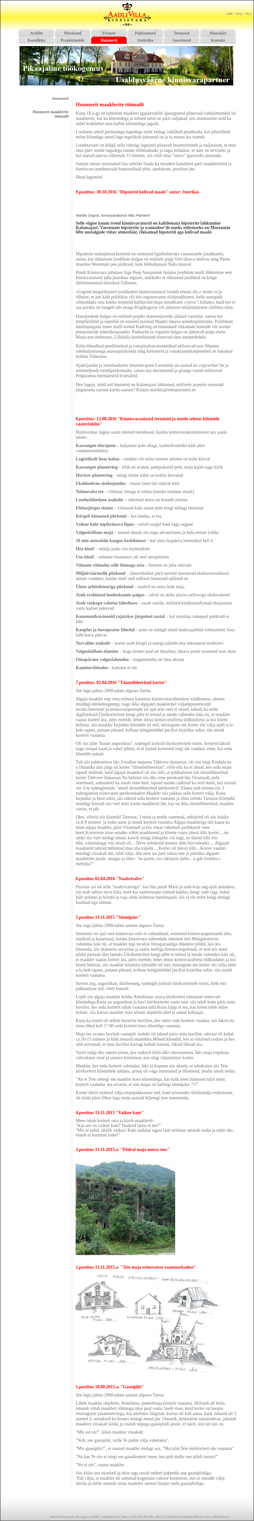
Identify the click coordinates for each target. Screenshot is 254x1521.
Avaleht (36, 33)
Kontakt (218, 40)
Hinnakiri (218, 33)
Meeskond (72, 33)
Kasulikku (36, 40)
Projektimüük (73, 40)
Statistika (145, 40)
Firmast (109, 33)
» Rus (247, 13)
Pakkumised (145, 33)
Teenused (181, 33)
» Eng (238, 13)
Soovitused (181, 40)
